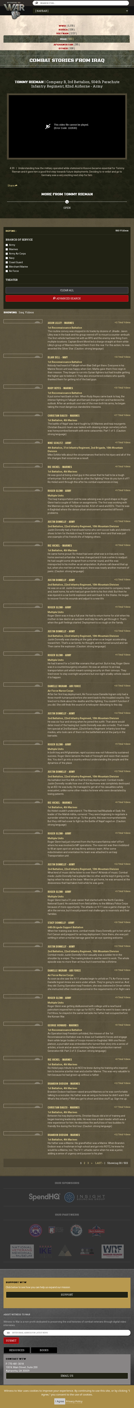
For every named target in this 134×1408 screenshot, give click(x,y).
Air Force (14, 271)
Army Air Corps (17, 253)
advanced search (67, 298)
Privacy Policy (74, 1401)
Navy (11, 258)
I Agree (59, 1401)
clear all (67, 290)
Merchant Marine (18, 266)
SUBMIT (11, 1340)
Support (67, 1294)
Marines (13, 249)
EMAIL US (67, 1375)
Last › (99, 1163)
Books (44, 1350)
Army (12, 245)
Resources (16, 1350)
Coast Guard (16, 262)
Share (12, 185)
